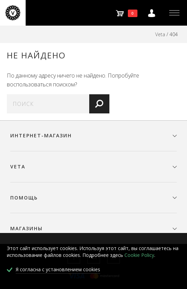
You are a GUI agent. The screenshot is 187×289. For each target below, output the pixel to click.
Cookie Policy (139, 255)
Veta (160, 34)
